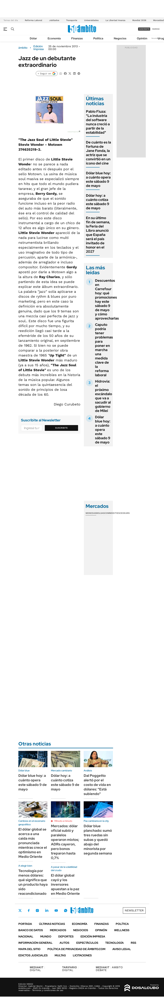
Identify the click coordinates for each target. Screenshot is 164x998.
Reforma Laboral (33, 20)
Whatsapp (65, 910)
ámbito (22, 47)
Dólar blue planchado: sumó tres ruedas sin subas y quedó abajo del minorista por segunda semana (98, 840)
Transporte (71, 20)
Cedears (125, 513)
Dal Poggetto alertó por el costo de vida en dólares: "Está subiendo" (97, 784)
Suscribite (61, 428)
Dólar (33, 38)
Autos (64, 943)
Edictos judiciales (33, 955)
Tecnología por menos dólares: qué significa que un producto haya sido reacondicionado (33, 882)
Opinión (142, 38)
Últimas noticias (52, 924)
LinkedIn (46, 910)
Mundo (45, 936)
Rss (133, 943)
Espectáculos (87, 943)
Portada (25, 924)
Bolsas (100, 513)
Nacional (25, 936)
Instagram (37, 910)
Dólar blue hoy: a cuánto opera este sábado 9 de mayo (98, 179)
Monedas (91, 513)
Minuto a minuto (63, 820)
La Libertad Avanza (115, 20)
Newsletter (155, 38)
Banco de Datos (30, 930)
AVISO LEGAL (121, 949)
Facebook (29, 910)
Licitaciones (82, 955)
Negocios (120, 38)
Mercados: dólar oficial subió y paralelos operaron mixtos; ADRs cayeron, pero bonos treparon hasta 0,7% (65, 842)
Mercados (58, 930)
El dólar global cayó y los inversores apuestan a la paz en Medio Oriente (65, 884)
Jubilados (54, 20)
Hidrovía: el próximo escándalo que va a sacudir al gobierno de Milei (103, 396)
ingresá (156, 29)
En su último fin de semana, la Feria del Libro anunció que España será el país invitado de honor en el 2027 (98, 235)
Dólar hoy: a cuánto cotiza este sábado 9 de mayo (97, 201)
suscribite (144, 29)
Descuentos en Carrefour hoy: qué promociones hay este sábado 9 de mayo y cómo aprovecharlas (107, 299)
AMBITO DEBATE (109, 969)
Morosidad (158, 20)
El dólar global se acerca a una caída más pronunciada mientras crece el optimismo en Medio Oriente (32, 843)
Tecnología (114, 943)
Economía (54, 38)
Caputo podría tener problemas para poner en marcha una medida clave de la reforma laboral (104, 349)
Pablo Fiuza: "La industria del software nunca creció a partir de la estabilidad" (98, 122)
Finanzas (77, 38)
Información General (35, 943)
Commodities (112, 513)
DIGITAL (37, 969)
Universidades (91, 20)
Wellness (121, 930)
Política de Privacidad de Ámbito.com (76, 949)
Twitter (20, 910)
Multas (60, 955)
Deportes (66, 936)
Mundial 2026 (139, 20)
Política (98, 38)
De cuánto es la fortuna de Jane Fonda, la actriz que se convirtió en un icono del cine (98, 153)
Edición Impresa (93, 936)
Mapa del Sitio (29, 949)
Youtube (56, 910)
